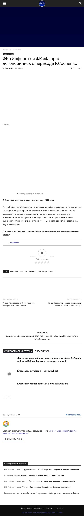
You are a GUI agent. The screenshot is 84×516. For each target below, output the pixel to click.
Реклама (50, 508)
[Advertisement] (42, 27)
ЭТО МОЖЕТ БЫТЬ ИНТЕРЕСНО (18, 351)
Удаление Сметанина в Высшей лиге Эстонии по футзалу (46, 487)
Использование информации (32, 508)
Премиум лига (15, 50)
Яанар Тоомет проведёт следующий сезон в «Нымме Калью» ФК (64, 304)
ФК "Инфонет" (30, 271)
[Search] (80, 3)
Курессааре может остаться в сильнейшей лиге (42, 383)
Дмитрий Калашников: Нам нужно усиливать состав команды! (48, 481)
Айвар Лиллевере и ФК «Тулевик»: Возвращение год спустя (19, 304)
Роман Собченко (16, 271)
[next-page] (8, 396)
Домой (5, 50)
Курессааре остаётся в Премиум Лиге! (37, 371)
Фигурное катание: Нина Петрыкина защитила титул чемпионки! (50, 469)
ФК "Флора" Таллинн (46, 271)
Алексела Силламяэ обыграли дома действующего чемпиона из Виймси (49, 493)
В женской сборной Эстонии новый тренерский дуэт (41, 475)
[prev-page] (4, 396)
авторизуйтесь (73, 415)
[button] (4, 3)
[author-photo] (42, 329)
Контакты (59, 508)
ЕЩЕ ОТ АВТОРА (42, 351)
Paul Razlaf (9, 68)
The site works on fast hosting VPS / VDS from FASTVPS (42, 513)
